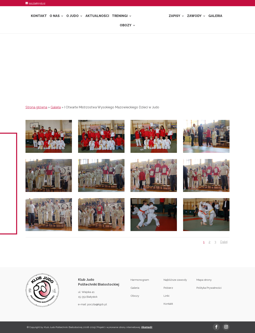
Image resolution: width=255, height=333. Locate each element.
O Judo (72, 16)
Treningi (120, 16)
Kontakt (39, 16)
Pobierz (168, 287)
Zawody (194, 16)
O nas (55, 16)
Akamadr (146, 327)
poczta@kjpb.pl (97, 304)
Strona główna (36, 107)
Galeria (215, 16)
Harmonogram (139, 279)
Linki (166, 295)
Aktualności (97, 16)
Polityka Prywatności (209, 287)
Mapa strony (204, 279)
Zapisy (174, 16)
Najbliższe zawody (175, 279)
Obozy (125, 25)
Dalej (224, 242)
